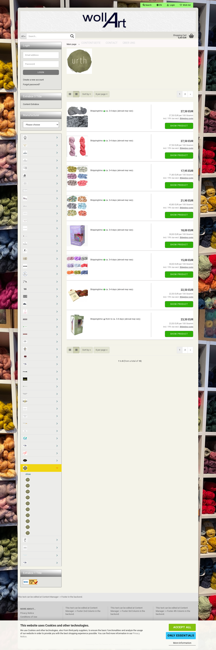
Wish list (185, 5)
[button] (159, 5)
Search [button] (147, 5)
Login (41, 73)
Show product (179, 127)
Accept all (182, 627)
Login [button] (171, 5)
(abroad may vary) (125, 112)
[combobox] (86, 95)
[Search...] (23, 36)
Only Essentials (181, 635)
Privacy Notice (27, 614)
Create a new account (33, 81)
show (28, 475)
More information (182, 643)
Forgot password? (31, 85)
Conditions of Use (28, 618)
